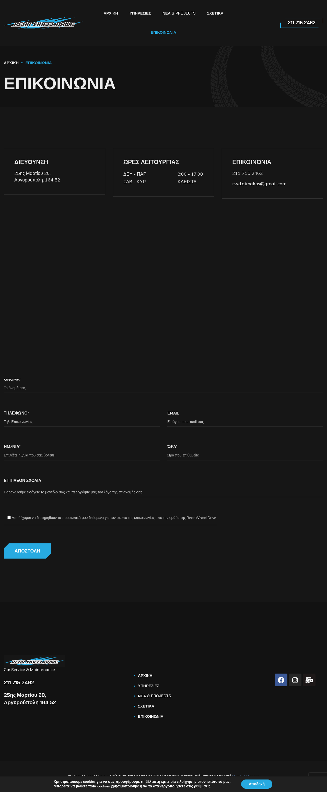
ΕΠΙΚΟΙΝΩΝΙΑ (251, 162)
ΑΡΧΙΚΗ (11, 62)
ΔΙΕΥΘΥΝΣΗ (31, 162)
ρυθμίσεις (202, 786)
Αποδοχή (257, 784)
